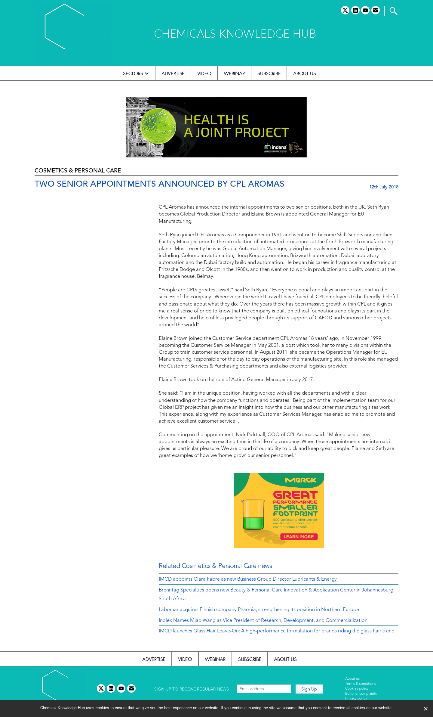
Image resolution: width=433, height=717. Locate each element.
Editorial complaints (361, 694)
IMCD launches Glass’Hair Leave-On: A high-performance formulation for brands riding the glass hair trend (277, 631)
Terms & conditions (360, 684)
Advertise (173, 73)
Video (204, 73)
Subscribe (269, 73)
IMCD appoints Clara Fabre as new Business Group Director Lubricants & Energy (248, 579)
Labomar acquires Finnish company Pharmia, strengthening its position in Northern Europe (259, 609)
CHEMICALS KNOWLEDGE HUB (235, 33)
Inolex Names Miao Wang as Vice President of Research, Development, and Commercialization (263, 620)
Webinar (234, 73)
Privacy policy (356, 698)
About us (304, 73)
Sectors (133, 73)
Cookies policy (357, 689)
